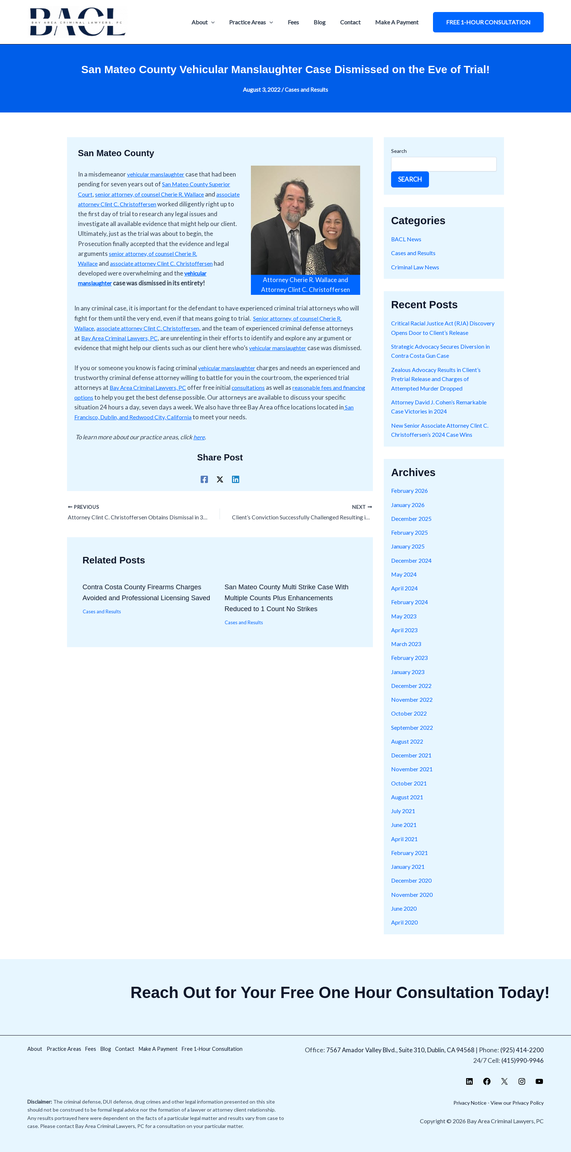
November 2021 (413, 778)
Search (399, 150)
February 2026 (411, 500)
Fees (303, 22)
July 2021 (404, 820)
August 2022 (409, 750)
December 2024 (413, 569)
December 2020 (413, 890)
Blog (327, 22)
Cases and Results (306, 89)
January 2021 (409, 875)
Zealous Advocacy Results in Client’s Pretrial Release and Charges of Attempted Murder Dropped (441, 388)
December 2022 (413, 694)
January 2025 (409, 555)
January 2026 (409, 514)
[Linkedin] (235, 497)
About (219, 22)
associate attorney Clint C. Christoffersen (155, 336)
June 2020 (405, 917)
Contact (354, 22)
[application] (227, 22)
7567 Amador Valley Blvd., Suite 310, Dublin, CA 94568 (397, 1050)
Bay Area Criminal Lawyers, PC (152, 346)
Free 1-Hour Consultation (67, 1060)
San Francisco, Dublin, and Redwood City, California (149, 435)
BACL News (407, 239)
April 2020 (405, 931)
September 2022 (414, 736)
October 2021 (410, 792)
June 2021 (405, 834)
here (199, 455)
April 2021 (405, 848)
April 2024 (405, 597)
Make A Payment (398, 22)
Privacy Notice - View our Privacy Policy (493, 1102)
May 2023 (405, 625)
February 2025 (411, 541)
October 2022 (410, 723)
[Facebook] (204, 497)
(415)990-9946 (522, 1060)
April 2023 (405, 639)
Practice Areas (264, 22)
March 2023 (407, 653)
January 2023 (409, 681)
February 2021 (411, 862)
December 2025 (413, 527)
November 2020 (413, 903)
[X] (220, 497)
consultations (257, 405)
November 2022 (413, 708)
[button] (488, 22)
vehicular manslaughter (159, 174)
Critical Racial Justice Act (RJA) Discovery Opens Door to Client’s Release (436, 332)
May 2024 (405, 583)
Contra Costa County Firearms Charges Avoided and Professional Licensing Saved (147, 616)
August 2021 (409, 806)
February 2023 (411, 667)
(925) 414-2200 (522, 1050)
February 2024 (411, 611)
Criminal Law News (417, 266)
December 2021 (413, 764)
